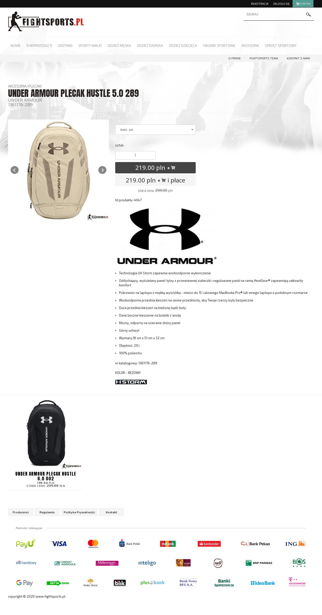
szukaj (308, 14)
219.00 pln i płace (155, 180)
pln (303, 4)
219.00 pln (155, 167)
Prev (15, 170)
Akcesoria (17, 86)
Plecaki (35, 86)
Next (102, 170)
